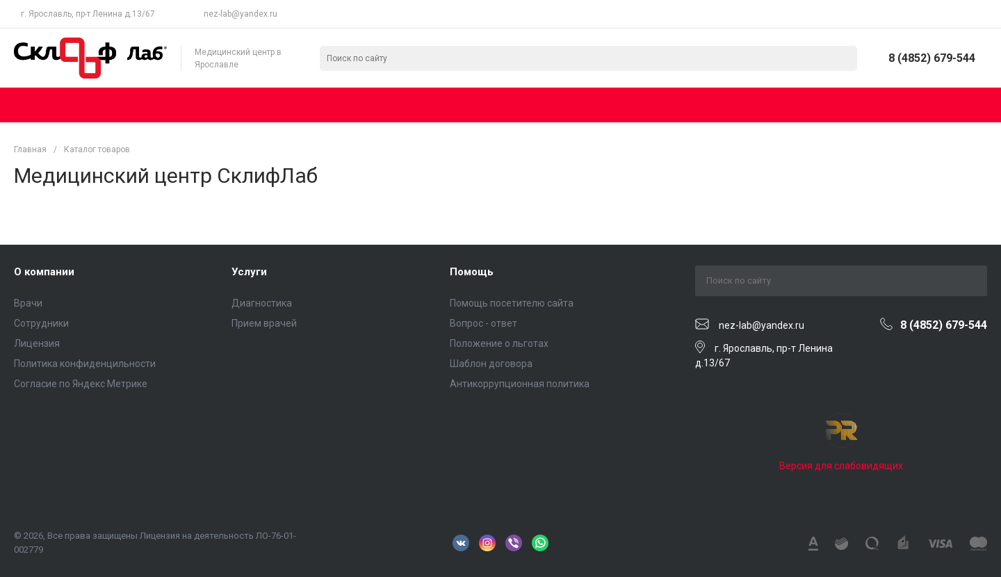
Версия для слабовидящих (841, 465)
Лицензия (37, 343)
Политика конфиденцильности (85, 363)
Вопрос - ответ (483, 323)
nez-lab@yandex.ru (240, 14)
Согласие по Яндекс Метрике (80, 383)
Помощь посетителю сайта (511, 303)
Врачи (28, 303)
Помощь (472, 272)
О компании (44, 272)
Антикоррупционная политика (519, 383)
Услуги (249, 272)
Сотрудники (41, 323)
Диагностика (261, 303)
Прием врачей (264, 323)
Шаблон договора (491, 363)
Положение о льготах (499, 343)
